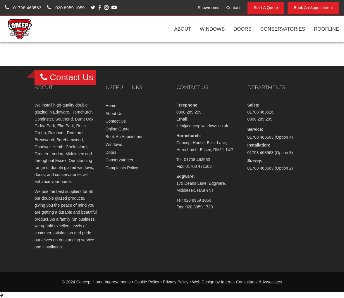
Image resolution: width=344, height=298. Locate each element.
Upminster (44, 119)
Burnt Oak (84, 119)
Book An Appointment (313, 7)
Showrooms (208, 7)
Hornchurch (81, 112)
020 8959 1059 (66, 7)
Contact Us (116, 121)
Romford (75, 132)
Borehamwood (69, 139)
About (182, 29)
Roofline (326, 29)
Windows (212, 29)
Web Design (203, 282)
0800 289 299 (189, 112)
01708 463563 (23, 7)
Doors (242, 29)
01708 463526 (260, 112)
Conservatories (282, 29)
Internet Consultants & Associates (251, 282)
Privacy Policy (175, 282)
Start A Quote (266, 7)
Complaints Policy (122, 167)
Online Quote (118, 129)
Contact (233, 7)
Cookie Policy (146, 282)
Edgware (61, 112)
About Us (114, 113)
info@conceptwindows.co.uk (202, 125)
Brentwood (44, 139)
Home (111, 105)
